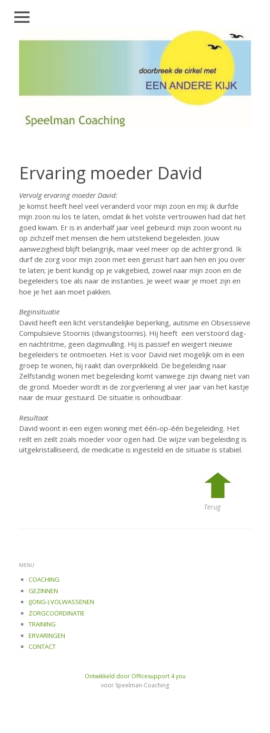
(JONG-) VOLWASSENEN (61, 601)
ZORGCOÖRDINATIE (57, 613)
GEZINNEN (43, 590)
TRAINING (42, 624)
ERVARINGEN (47, 635)
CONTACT (42, 646)
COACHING (44, 579)
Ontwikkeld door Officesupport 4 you (135, 676)
